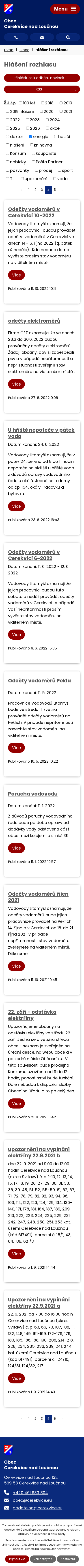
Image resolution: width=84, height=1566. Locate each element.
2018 (49, 103)
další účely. (58, 1534)
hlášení (17, 145)
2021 (68, 111)
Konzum (18, 153)
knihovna (43, 145)
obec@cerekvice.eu (32, 1500)
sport (67, 170)
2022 (15, 120)
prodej (45, 170)
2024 (55, 120)
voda (62, 178)
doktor (16, 136)
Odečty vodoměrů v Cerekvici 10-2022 (34, 212)
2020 (49, 111)
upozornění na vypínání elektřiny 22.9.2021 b (39, 1152)
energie (40, 136)
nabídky (18, 162)
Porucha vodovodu (33, 793)
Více (16, 275)
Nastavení (68, 1559)
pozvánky (19, 170)
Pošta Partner (49, 162)
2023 (35, 120)
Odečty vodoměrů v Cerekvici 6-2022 (34, 555)
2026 (35, 128)
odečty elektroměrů (34, 320)
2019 (68, 103)
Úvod (8, 49)
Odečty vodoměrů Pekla (39, 680)
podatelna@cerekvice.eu (37, 1508)
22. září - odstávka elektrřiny (32, 1015)
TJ (12, 178)
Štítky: (10, 102)
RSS (57, 89)
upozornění (36, 178)
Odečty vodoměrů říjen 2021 (38, 897)
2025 (15, 128)
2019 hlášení (22, 111)
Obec (24, 49)
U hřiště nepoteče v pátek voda (41, 433)
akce (55, 128)
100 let (29, 103)
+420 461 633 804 (30, 1492)
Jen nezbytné (43, 1559)
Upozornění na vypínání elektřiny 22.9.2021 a (39, 1302)
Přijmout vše (17, 1559)
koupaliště (46, 153)
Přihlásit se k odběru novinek (45, 77)
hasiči (64, 136)
